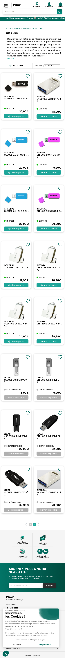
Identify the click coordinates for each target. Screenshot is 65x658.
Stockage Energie (21, 28)
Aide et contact (13, 648)
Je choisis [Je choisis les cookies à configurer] (16, 644)
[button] (5, 653)
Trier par (37, 65)
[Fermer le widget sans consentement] (15, 610)
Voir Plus (10, 58)
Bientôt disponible (16, 397)
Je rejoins (49, 585)
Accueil (9, 28)
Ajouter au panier (16, 116)
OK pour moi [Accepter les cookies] (45, 644)
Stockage (33, 28)
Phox (17, 5)
